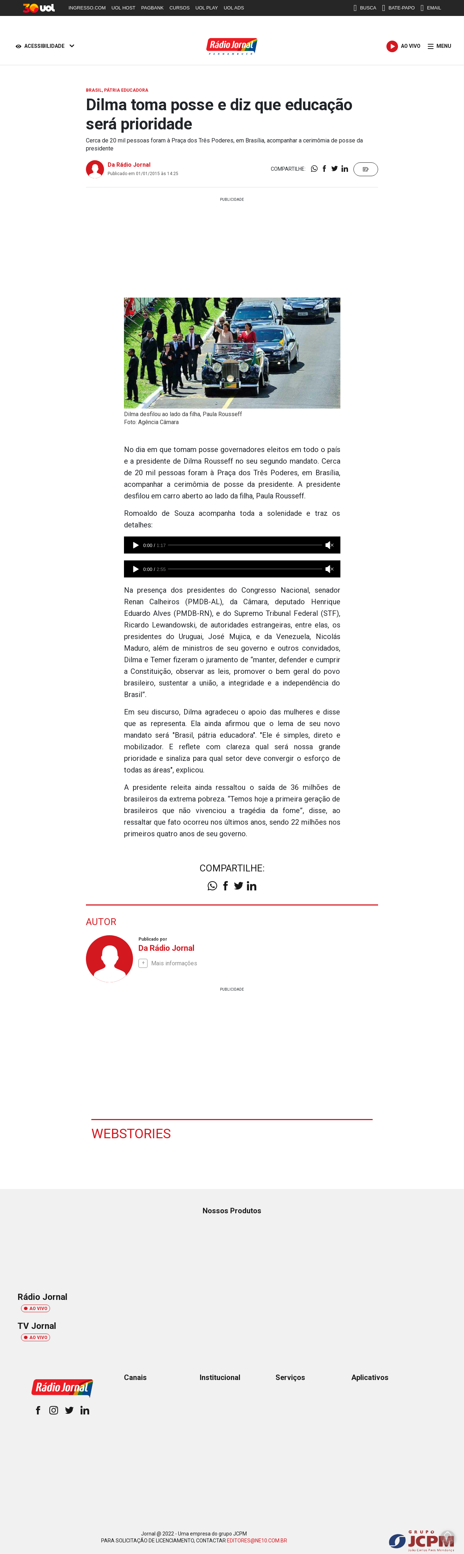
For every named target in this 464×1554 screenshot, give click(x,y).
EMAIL (430, 8)
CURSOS (179, 8)
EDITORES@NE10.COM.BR (257, 1540)
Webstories (132, 1133)
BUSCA (364, 8)
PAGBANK (152, 8)
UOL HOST (124, 8)
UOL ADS (234, 8)
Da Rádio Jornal (129, 164)
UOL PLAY (206, 8)
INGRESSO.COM (87, 8)
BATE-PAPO (398, 8)
